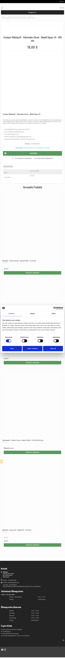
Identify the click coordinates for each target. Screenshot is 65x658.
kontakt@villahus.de (13, 582)
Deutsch (61, 1)
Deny (12, 348)
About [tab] (54, 313)
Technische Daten (8, 166)
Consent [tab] (11, 313)
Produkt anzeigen (32, 273)
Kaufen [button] (20, 153)
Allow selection (32, 348)
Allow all (53, 348)
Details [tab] (32, 313)
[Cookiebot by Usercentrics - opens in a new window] (54, 308)
